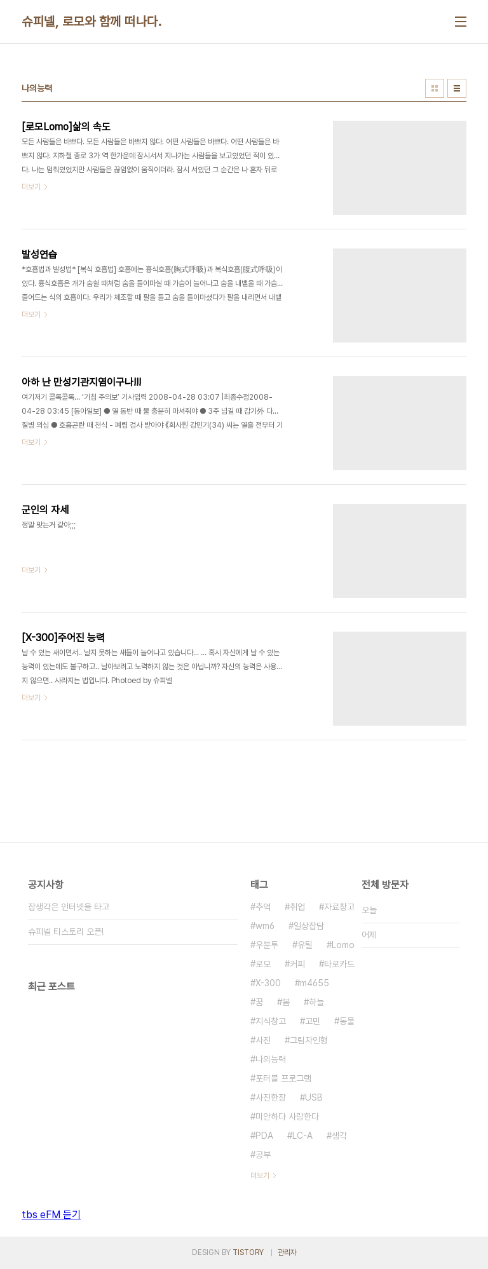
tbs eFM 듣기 (51, 1215)
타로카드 (339, 964)
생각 (339, 1135)
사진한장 (270, 1097)
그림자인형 (309, 1040)
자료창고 (339, 907)
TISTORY (248, 1252)
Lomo (343, 945)
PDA (264, 1135)
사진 (263, 1040)
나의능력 (270, 1059)
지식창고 (270, 1021)
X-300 (268, 983)
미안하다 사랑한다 (287, 1116)
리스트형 (456, 88)
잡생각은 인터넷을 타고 (68, 907)
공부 (263, 1155)
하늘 (316, 1002)
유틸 (305, 945)
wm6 (264, 926)
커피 (297, 964)
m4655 (314, 983)
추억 (263, 907)
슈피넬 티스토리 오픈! (66, 931)
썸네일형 (434, 88)
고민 (312, 1021)
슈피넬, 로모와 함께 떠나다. (91, 21)
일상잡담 (309, 926)
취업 (297, 907)
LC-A (302, 1135)
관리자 (287, 1252)
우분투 (266, 945)
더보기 (259, 1175)
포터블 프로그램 (283, 1078)
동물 (347, 1021)
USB (314, 1097)
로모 (263, 964)
